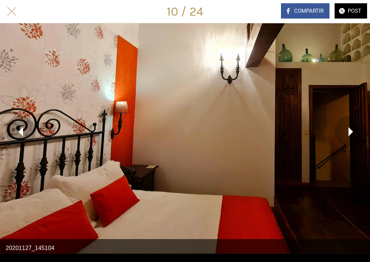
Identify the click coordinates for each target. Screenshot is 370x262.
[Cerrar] (11, 11)
